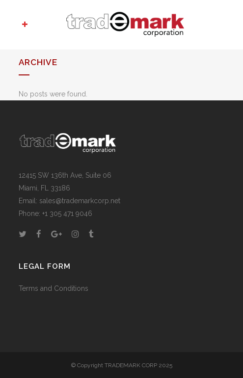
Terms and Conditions (53, 288)
